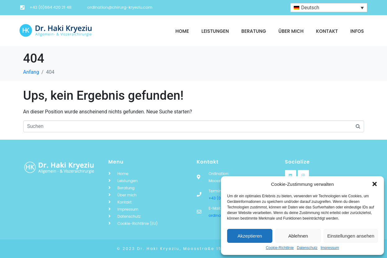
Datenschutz (307, 248)
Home (182, 31)
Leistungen (215, 31)
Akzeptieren (249, 235)
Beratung (253, 31)
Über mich (290, 31)
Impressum (330, 248)
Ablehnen (298, 235)
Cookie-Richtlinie (280, 248)
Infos (357, 31)
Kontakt (327, 31)
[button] (375, 184)
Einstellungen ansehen (350, 235)
